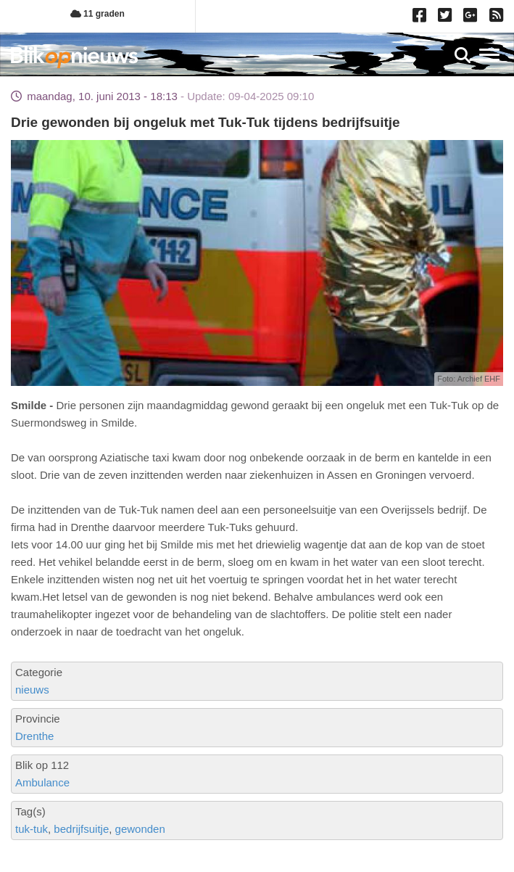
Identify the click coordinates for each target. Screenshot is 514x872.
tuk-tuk (31, 829)
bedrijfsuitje (81, 829)
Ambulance (42, 782)
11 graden (97, 14)
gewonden (140, 829)
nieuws (32, 689)
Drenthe (34, 736)
